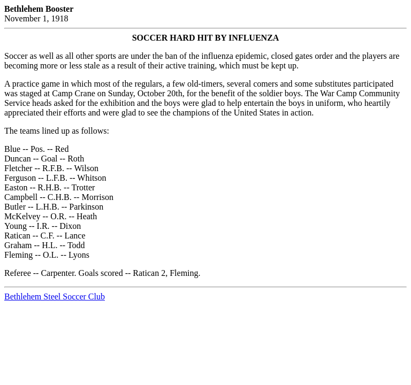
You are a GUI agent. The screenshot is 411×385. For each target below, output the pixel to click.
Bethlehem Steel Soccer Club (54, 296)
